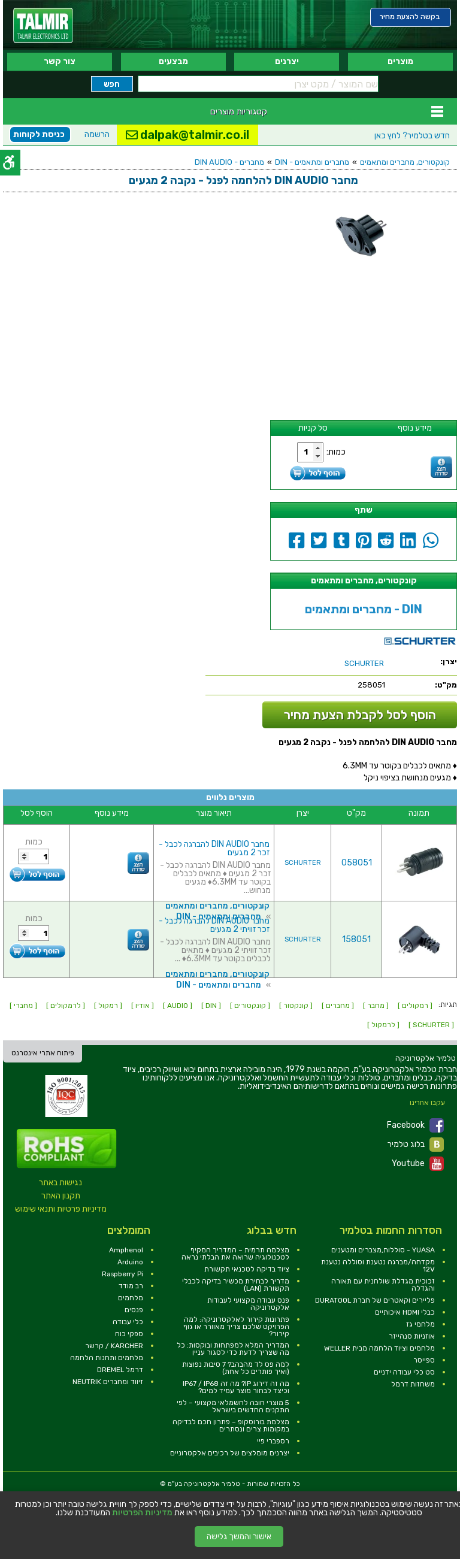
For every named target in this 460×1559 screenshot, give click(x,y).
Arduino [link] (130, 1262)
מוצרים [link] (400, 61)
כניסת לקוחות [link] (39, 134)
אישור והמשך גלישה (239, 1536)
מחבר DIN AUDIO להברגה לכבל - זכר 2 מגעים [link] (214, 848)
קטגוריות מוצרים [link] (238, 111)
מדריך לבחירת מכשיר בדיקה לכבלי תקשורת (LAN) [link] (235, 1284)
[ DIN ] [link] (211, 1005)
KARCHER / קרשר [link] (114, 1346)
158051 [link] (356, 939)
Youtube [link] (418, 1164)
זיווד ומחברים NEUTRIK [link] (107, 1382)
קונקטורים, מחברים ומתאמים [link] (405, 162)
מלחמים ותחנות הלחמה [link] (106, 1358)
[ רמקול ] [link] (108, 1005)
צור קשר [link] (59, 61)
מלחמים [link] (130, 1298)
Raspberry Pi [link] (122, 1274)
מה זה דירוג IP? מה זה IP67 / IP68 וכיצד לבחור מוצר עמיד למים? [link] (236, 1387)
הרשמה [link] (97, 134)
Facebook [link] (415, 1125)
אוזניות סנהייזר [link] (412, 1336)
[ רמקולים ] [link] (415, 1005)
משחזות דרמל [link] (413, 1384)
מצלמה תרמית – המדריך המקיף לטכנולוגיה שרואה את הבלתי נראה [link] (235, 1253)
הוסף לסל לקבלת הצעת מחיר (360, 714)
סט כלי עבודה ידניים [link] (404, 1372)
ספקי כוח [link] (129, 1334)
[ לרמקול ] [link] (383, 1025)
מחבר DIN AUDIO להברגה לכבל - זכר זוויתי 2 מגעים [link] (214, 925)
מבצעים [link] (173, 61)
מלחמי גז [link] (420, 1324)
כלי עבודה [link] (128, 1322)
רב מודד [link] (131, 1286)
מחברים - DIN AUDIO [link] (229, 162)
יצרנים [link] (287, 61)
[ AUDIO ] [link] (177, 1005)
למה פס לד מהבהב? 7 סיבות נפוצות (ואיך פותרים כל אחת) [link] (235, 1368)
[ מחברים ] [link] (338, 1005)
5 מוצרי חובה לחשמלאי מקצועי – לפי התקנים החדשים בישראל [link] (233, 1406)
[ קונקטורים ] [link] (250, 1005)
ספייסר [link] (424, 1360)
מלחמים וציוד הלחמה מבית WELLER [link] (379, 1348)
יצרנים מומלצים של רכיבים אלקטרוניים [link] (229, 1453)
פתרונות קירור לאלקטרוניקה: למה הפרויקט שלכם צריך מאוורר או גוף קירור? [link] (236, 1326)
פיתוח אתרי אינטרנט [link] (42, 1053)
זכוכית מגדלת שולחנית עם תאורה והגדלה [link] (383, 1284)
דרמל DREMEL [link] (120, 1370)
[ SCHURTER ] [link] (431, 1025)
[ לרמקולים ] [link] (65, 1005)
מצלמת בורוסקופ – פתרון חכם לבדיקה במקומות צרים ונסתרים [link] (230, 1425)
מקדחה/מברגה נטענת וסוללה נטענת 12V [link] (378, 1265)
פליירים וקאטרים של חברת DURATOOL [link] (375, 1300)
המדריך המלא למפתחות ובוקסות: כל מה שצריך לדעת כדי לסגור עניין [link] (233, 1349)
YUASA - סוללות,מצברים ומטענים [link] (383, 1250)
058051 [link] (356, 863)
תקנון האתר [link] (60, 1196)
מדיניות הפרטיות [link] (142, 1513)
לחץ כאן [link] (412, 136)
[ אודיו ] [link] (142, 1005)
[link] (43, 25)
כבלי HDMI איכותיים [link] (405, 1312)
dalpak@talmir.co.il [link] (187, 135)
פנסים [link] (134, 1310)
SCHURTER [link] (303, 863)
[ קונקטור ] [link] (295, 1005)
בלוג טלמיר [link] (416, 1144)
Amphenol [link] (126, 1250)
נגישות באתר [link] (60, 1182)
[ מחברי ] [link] (23, 1005)
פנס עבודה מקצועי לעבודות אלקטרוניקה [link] (248, 1304)
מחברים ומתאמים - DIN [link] (312, 162)
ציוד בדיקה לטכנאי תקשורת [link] (246, 1269)
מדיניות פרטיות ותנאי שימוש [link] (61, 1209)
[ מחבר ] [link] (376, 1005)
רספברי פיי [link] (273, 1441)
